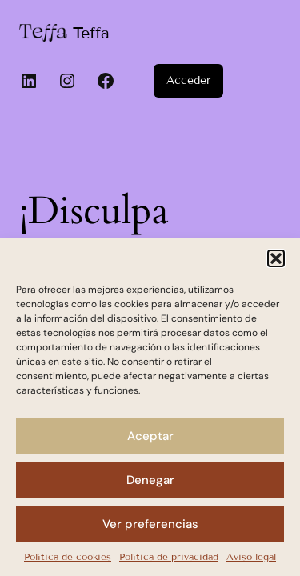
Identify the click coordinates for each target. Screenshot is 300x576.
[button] (276, 258)
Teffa (91, 32)
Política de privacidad (168, 556)
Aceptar (150, 436)
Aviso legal (251, 556)
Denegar (150, 480)
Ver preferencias (150, 524)
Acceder (188, 80)
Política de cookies (67, 556)
